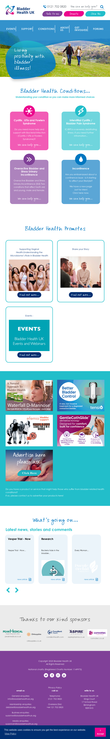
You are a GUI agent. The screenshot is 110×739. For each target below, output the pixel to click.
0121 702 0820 (55, 695)
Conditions (45, 25)
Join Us (95, 14)
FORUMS (97, 25)
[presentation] (8, 586)
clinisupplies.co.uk (34, 632)
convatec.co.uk (97, 631)
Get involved (79, 24)
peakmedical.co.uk (13, 630)
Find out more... (29, 286)
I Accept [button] (100, 732)
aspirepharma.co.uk (76, 630)
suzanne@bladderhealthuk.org (21, 712)
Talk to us (52, 14)
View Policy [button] (10, 734)
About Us (63, 24)
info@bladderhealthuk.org (21, 695)
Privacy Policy (55, 684)
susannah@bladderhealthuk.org (21, 720)
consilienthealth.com (55, 630)
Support (25, 25)
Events (9, 25)
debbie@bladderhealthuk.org (20, 704)
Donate (74, 14)
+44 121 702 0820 (55, 704)
